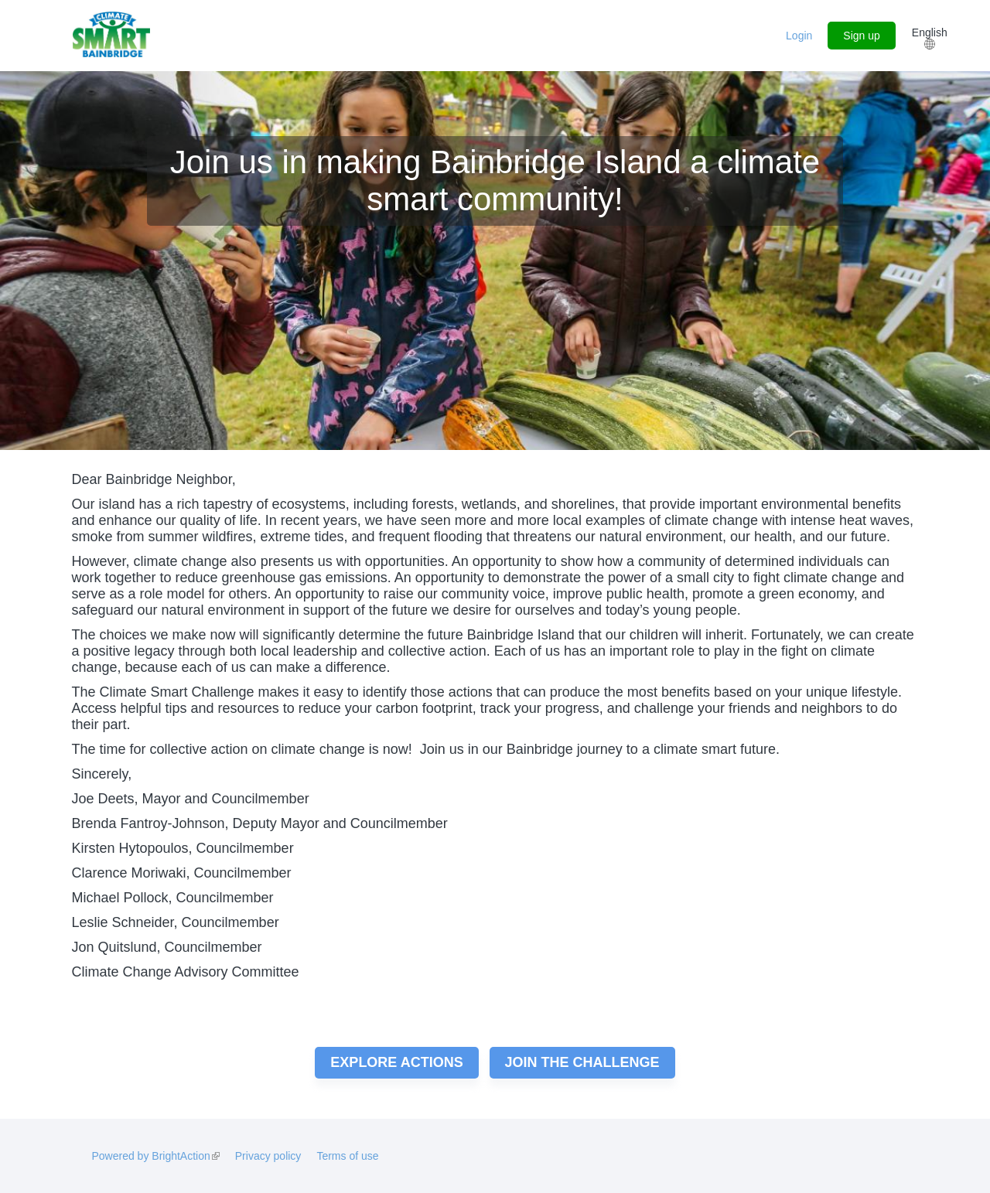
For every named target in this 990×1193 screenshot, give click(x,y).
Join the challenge (582, 1062)
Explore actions (396, 1062)
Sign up (861, 35)
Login (799, 35)
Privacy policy (268, 1156)
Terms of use (347, 1156)
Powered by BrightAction (155, 1156)
